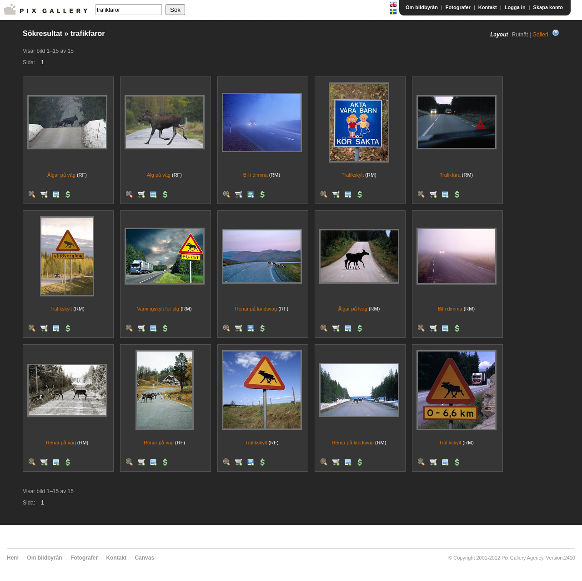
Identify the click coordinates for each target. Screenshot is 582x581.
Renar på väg (61, 442)
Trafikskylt (352, 175)
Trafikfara (450, 175)
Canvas (144, 558)
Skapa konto (548, 7)
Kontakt (487, 7)
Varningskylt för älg (158, 308)
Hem (13, 558)
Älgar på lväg (352, 308)
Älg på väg (159, 175)
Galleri (540, 34)
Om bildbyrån (422, 7)
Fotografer (458, 7)
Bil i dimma (255, 175)
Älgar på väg (61, 175)
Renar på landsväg (256, 308)
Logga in (515, 7)
